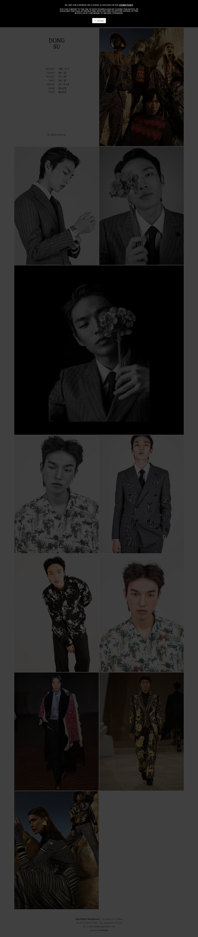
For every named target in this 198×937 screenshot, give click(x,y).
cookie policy (126, 5)
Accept (99, 20)
